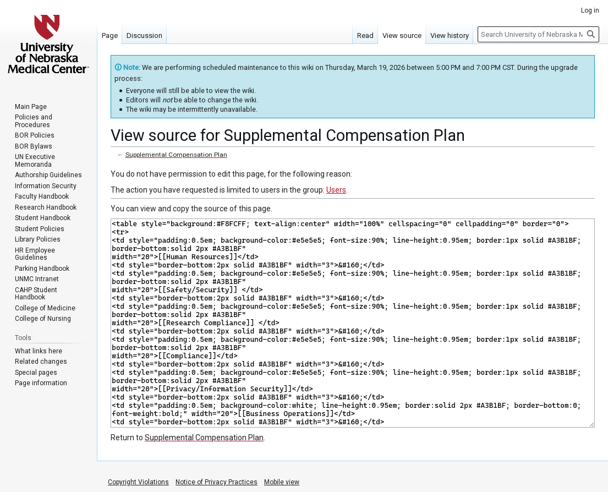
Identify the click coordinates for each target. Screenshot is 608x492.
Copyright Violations (138, 482)
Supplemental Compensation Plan (176, 154)
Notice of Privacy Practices (217, 482)
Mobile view (281, 482)
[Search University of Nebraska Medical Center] (538, 34)
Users (336, 189)
